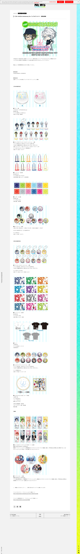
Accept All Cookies (69, 1)
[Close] (78, 1)
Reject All (60, 1)
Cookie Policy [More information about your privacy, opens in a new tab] (36, 2)
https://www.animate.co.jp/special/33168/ (21, 499)
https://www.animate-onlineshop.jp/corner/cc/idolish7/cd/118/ (25, 493)
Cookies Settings (52, 1)
